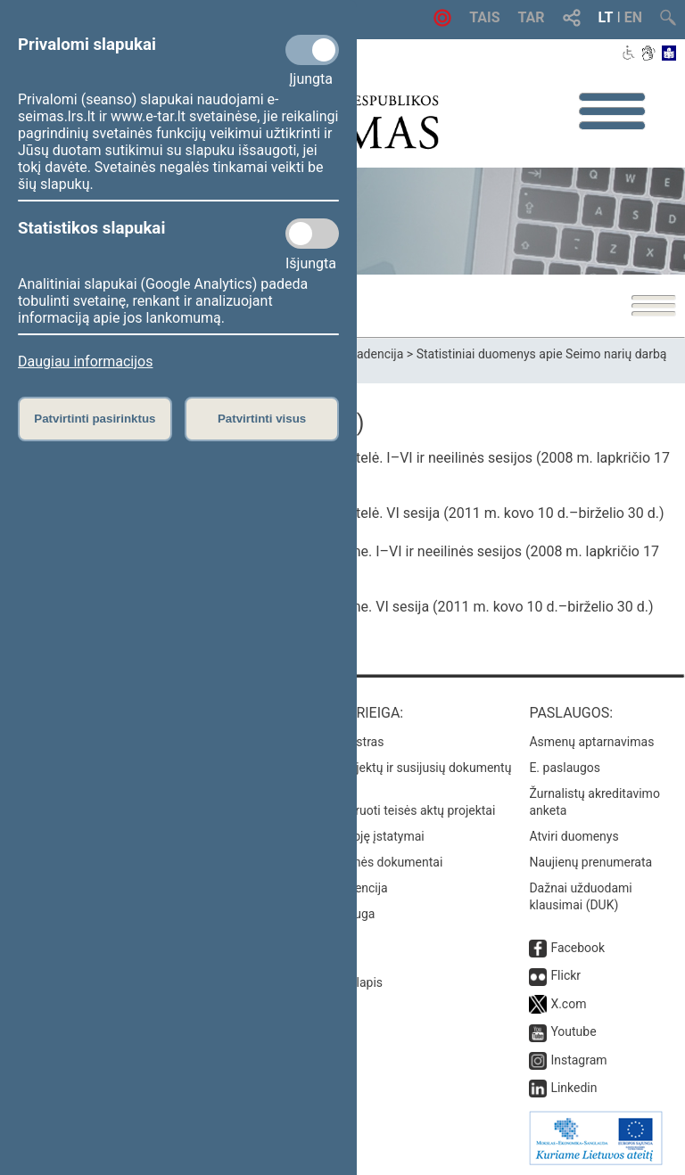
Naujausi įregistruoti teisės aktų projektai (382, 810)
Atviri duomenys (573, 836)
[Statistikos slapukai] (312, 233)
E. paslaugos (564, 767)
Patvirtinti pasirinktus (94, 418)
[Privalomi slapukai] (312, 50)
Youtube (573, 1031)
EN (633, 17)
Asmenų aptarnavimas (591, 742)
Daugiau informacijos (85, 361)
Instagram (578, 1060)
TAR (531, 17)
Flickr (565, 975)
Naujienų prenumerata (590, 862)
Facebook (577, 948)
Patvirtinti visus (262, 418)
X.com (568, 1004)
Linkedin (573, 1088)
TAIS (484, 17)
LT (606, 17)
